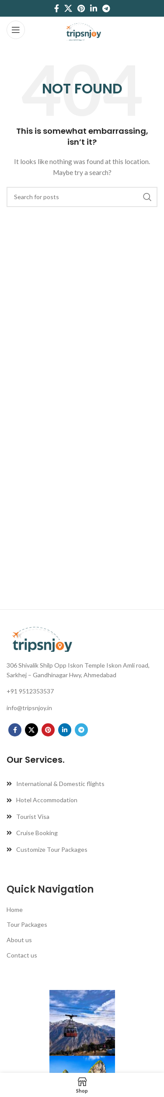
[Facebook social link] (57, 8)
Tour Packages (27, 924)
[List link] (82, 670)
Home (15, 909)
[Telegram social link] (106, 8)
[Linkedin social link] (93, 8)
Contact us (22, 955)
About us (19, 939)
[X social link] (68, 8)
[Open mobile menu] (15, 30)
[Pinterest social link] (81, 8)
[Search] (82, 197)
